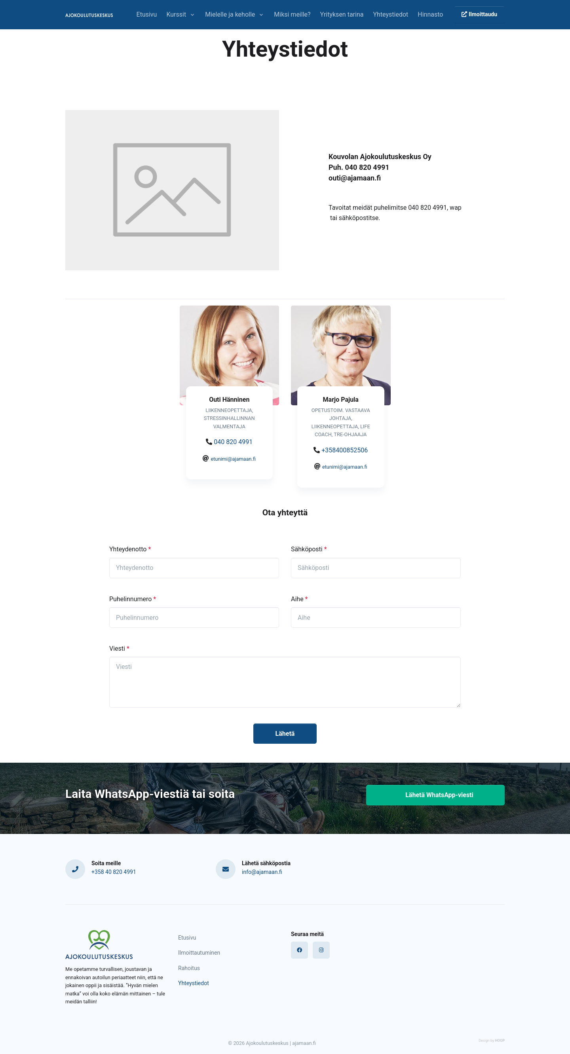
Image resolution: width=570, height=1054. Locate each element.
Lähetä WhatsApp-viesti (435, 795)
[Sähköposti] (376, 568)
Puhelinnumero (132, 599)
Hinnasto (430, 14)
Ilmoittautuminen (199, 953)
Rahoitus (189, 968)
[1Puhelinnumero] (194, 617)
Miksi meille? (292, 14)
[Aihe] (376, 617)
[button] (435, 795)
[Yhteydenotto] (194, 568)
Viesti (119, 648)
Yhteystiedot (390, 14)
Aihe (299, 599)
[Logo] (99, 944)
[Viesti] (285, 682)
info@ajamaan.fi (262, 872)
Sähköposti (309, 549)
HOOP (500, 1041)
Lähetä (285, 733)
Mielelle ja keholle (230, 14)
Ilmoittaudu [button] (479, 14)
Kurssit (176, 14)
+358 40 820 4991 (113, 872)
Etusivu (147, 14)
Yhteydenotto (130, 549)
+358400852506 (344, 450)
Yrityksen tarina (342, 14)
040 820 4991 (233, 442)
